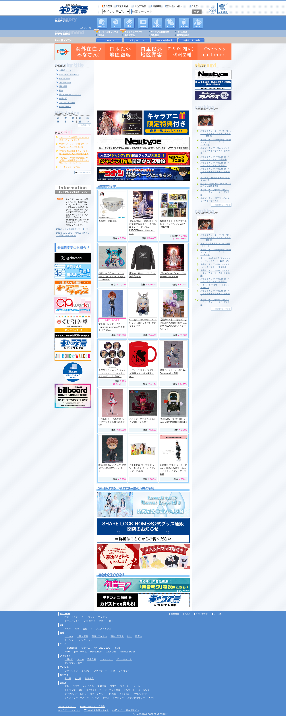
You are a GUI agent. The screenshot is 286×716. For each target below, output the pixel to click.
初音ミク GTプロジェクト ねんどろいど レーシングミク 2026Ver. (111, 276)
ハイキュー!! (64, 78)
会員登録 (107, 6)
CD (116, 23)
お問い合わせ (201, 614)
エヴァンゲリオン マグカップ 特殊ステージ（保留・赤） (142, 373)
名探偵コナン (65, 70)
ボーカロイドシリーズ (69, 74)
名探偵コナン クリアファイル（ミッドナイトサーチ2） (215, 199)
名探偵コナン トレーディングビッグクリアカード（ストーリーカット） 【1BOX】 (215, 133)
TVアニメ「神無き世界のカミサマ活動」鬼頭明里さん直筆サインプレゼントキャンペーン (74, 160)
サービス (140, 6)
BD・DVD (65, 613)
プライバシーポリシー (175, 6)
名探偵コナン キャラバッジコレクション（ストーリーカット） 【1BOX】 (215, 142)
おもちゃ (184, 23)
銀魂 (61, 90)
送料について (123, 6)
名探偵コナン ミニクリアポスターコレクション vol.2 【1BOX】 (173, 224)
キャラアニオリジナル (108, 32)
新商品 (101, 35)
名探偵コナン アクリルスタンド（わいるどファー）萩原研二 (214, 164)
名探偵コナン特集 (191, 40)
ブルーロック (65, 82)
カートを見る (222, 8)
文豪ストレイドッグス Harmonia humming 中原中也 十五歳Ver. (111, 327)
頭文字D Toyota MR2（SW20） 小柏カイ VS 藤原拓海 (215, 184)
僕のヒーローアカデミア (70, 94)
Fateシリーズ (65, 106)
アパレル (170, 23)
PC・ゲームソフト (143, 23)
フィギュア (157, 23)
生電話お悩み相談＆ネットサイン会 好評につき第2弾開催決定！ (74, 152)
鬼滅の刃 (63, 98)
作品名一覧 (85, 125)
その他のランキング (222, 205)
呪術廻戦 (63, 86)
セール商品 (182, 32)
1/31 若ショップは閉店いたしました (72, 229)
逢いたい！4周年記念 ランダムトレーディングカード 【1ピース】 (215, 259)
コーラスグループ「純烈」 (71, 167)
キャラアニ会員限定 (160, 32)
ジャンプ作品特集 (164, 40)
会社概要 (174, 614)
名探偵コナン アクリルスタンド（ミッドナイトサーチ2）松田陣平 (215, 150)
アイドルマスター (67, 102)
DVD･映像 (102, 23)
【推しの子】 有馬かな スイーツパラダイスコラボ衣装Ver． (112, 422)
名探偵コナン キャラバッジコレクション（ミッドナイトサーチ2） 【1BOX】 (111, 373)
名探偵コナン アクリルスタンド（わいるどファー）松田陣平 (214, 158)
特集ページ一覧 (84, 173)
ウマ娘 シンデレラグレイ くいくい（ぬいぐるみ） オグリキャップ (143, 322)
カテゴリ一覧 (85, 28)
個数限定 (155, 35)
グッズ (198, 23)
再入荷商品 (130, 35)
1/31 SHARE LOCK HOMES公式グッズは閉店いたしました (72, 234)
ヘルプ (212, 10)
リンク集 (216, 614)
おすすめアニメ (137, 40)
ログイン (195, 6)
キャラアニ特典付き (134, 32)
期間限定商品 (183, 35)
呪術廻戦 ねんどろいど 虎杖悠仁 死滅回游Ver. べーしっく (112, 468)
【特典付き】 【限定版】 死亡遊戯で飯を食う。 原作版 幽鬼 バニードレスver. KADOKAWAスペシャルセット (143, 227)
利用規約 (156, 6)
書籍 (129, 23)
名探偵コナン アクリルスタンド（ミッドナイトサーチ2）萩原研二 (215, 171)
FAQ (186, 614)
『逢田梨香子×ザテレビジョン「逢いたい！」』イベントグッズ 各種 (143, 468)
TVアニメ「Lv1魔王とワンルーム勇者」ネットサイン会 (74, 138)
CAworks (109, 40)
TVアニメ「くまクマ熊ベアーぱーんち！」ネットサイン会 (73, 145)
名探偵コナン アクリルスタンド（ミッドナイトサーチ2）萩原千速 (215, 192)
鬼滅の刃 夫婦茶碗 (107, 221)
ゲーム (63, 644)
